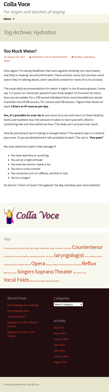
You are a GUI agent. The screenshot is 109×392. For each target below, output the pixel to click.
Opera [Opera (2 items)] (38, 263)
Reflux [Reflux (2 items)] (89, 263)
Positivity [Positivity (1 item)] (63, 264)
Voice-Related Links (18, 310)
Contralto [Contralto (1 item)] (67, 248)
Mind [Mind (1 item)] (100, 256)
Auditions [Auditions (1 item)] (21, 248)
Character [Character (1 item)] (59, 248)
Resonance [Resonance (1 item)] (8, 273)
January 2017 (61, 339)
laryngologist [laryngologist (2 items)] (69, 255)
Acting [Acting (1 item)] (6, 248)
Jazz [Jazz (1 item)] (52, 256)
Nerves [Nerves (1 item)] (28, 264)
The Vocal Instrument (55, 57)
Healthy (78, 57)
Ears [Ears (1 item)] (12, 256)
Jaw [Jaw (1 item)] (47, 256)
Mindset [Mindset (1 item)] (7, 264)
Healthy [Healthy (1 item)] (26, 256)
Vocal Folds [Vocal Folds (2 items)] (16, 279)
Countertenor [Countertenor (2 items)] (87, 247)
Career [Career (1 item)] (51, 248)
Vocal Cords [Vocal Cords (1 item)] (81, 273)
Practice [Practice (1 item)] (78, 264)
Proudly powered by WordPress (22, 384)
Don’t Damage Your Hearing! (22, 305)
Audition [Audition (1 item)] (13, 248)
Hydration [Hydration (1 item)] (41, 256)
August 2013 (60, 362)
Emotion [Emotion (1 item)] (18, 256)
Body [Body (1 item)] (32, 248)
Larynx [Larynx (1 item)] (87, 256)
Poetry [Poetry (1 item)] (56, 264)
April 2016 (59, 350)
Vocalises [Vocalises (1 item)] (33, 281)
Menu (7, 19)
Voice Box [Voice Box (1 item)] (41, 281)
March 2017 (60, 333)
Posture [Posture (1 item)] (71, 264)
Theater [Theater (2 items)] (63, 271)
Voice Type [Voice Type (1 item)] (50, 281)
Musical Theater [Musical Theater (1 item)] (17, 264)
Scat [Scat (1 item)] (15, 273)
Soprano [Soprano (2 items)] (44, 271)
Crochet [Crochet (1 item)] (7, 256)
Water (7, 60)
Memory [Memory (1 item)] (94, 256)
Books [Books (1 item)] (37, 248)
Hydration (37, 57)
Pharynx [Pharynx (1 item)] (49, 264)
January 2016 (61, 356)
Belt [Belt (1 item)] (27, 248)
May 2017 (59, 327)
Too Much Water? (20, 51)
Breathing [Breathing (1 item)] (44, 248)
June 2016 (59, 344)
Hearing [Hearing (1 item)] (33, 256)
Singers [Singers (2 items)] (25, 271)
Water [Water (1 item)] (57, 281)
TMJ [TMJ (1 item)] (74, 273)
